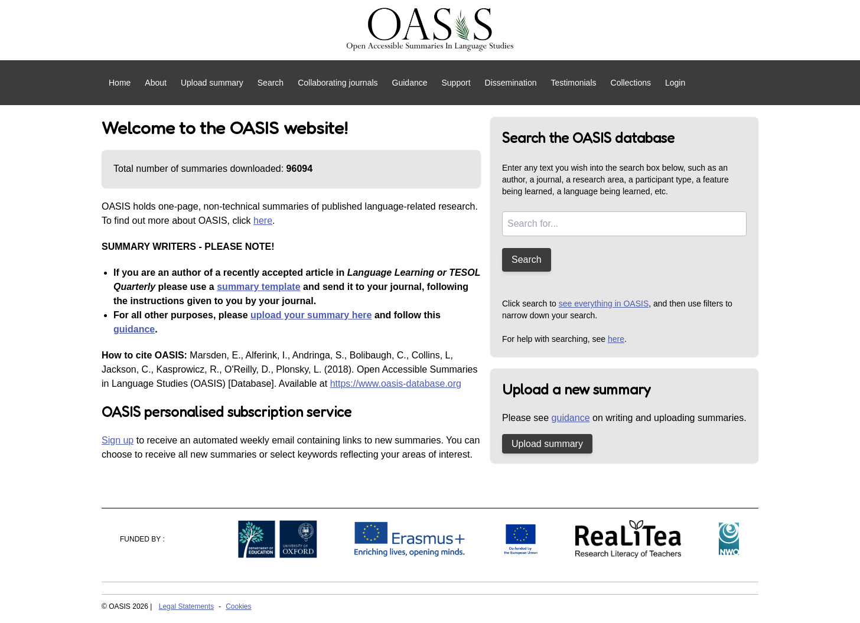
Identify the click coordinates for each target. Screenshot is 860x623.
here (262, 221)
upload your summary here (311, 315)
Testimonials (573, 82)
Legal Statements (186, 606)
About (156, 82)
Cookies (238, 606)
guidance (134, 329)
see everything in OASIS (604, 303)
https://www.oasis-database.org (395, 384)
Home (120, 82)
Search (271, 82)
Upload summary (212, 82)
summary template (258, 287)
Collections (631, 82)
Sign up (117, 440)
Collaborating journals (337, 82)
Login (675, 82)
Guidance (410, 82)
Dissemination (511, 82)
